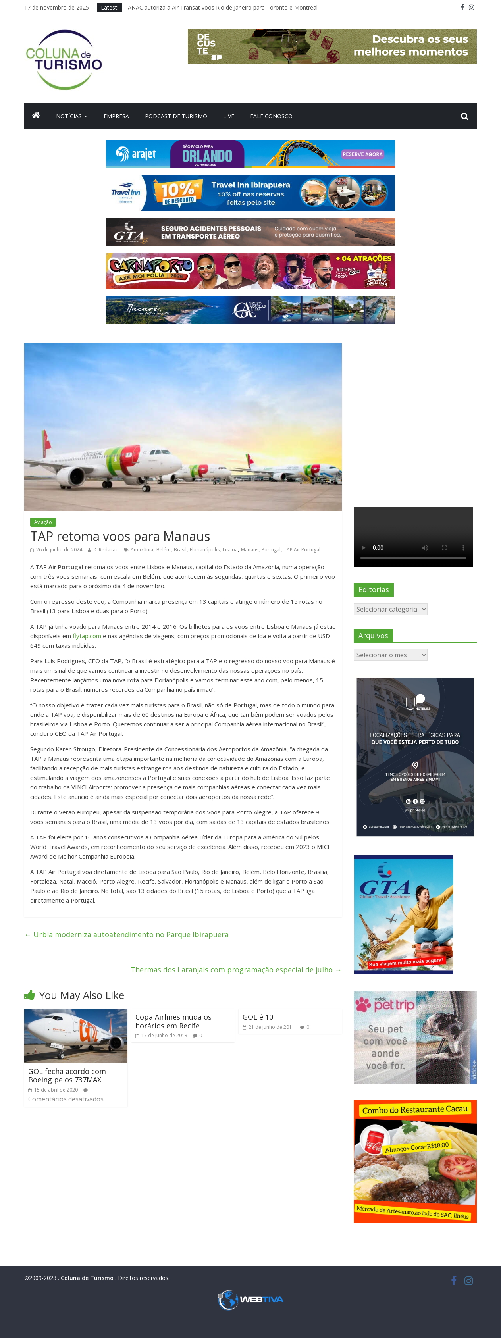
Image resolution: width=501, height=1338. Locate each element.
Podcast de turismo (176, 116)
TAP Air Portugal (302, 549)
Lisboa (230, 549)
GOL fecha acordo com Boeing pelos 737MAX (67, 1076)
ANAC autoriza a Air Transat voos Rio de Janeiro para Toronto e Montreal (223, 7)
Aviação (43, 522)
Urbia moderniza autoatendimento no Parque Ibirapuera (126, 934)
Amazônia (142, 549)
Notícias (69, 116)
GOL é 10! (259, 1017)
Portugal (271, 549)
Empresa (116, 116)
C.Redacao (107, 549)
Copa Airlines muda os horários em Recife (173, 1021)
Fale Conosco (271, 116)
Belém (163, 549)
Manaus (249, 549)
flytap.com (87, 636)
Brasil (180, 549)
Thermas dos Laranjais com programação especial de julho (236, 969)
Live (228, 116)
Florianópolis (205, 549)
